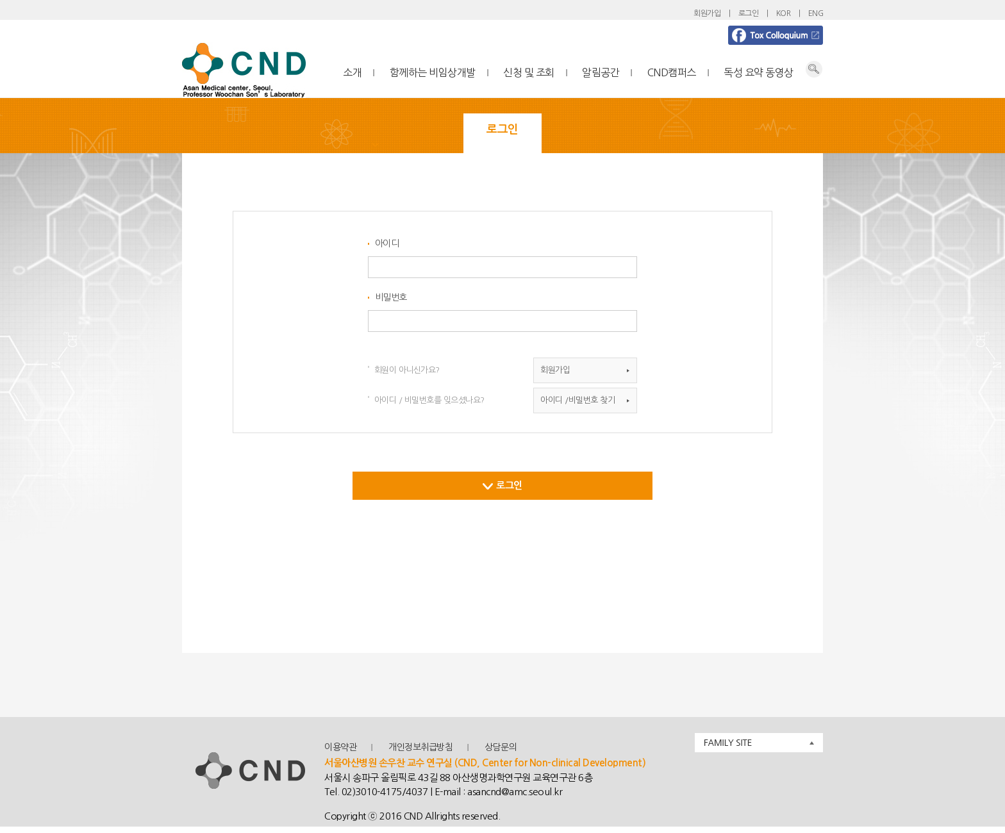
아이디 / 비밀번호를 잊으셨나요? (429, 400)
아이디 (387, 243)
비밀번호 (391, 297)
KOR (783, 13)
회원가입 (707, 13)
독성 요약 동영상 (758, 72)
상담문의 (501, 747)
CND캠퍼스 (671, 72)
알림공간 (600, 72)
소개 (352, 72)
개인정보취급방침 (420, 747)
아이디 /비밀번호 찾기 (577, 400)
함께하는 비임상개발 (433, 72)
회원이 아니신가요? (407, 370)
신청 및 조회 (528, 72)
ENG (816, 13)
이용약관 (340, 747)
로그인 (748, 13)
